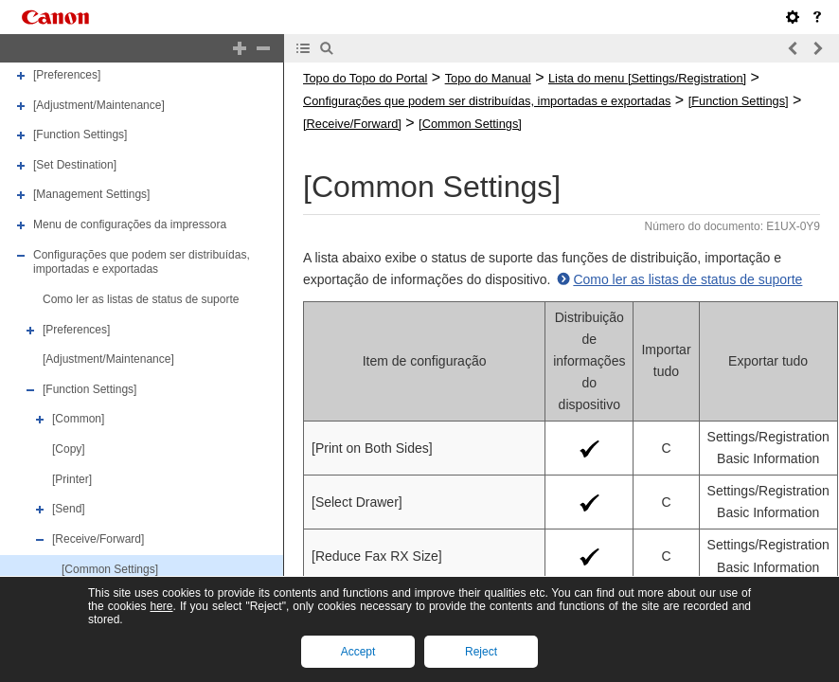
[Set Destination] (74, 164)
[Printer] (72, 479)
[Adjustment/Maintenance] (99, 105)
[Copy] (68, 449)
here (161, 606)
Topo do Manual (488, 78)
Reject (481, 651)
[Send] (68, 508)
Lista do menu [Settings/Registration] (647, 78)
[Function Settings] (80, 134)
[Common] (78, 419)
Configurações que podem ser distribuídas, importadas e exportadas (141, 262)
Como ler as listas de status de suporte (141, 299)
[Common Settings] (110, 569)
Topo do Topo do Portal (365, 78)
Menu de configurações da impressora (129, 224)
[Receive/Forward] (98, 539)
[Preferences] (66, 74)
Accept (358, 651)
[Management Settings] (91, 195)
